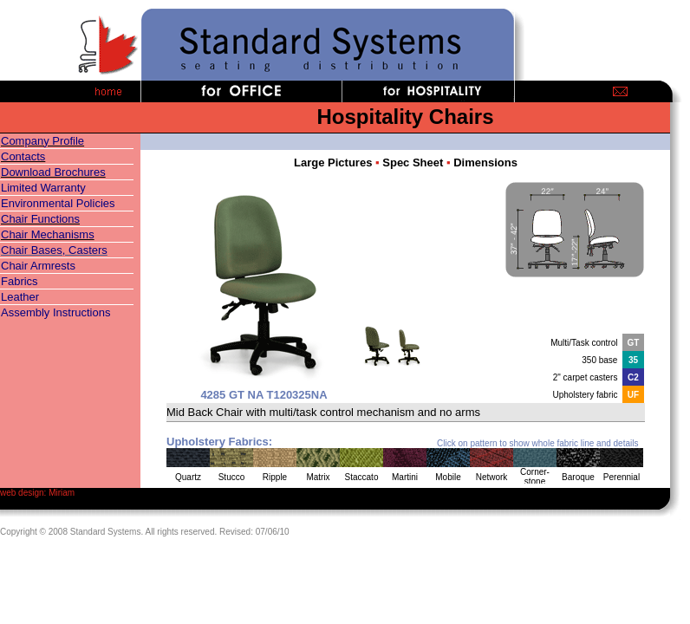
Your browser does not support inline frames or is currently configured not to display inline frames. (405, 319)
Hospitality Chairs (404, 116)
